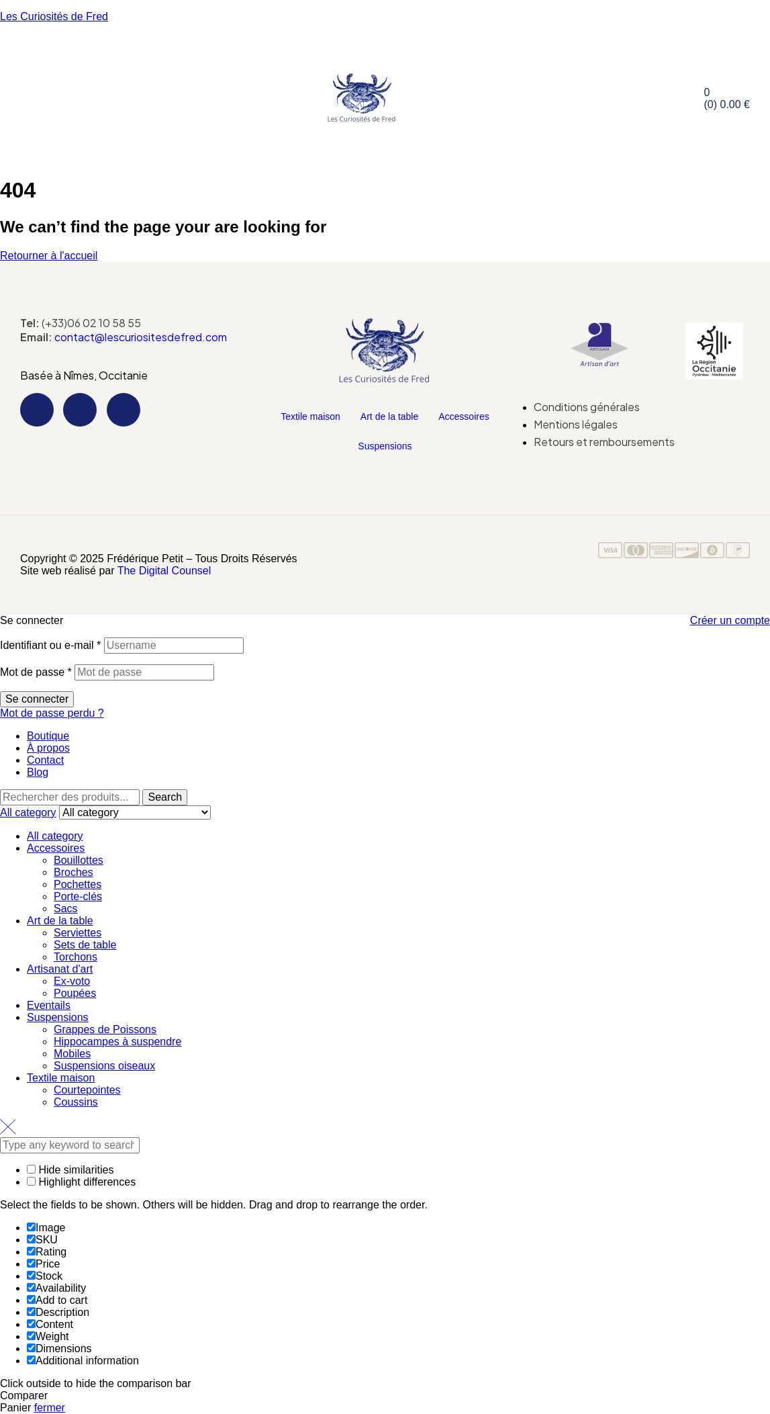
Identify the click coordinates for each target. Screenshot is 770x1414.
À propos (48, 748)
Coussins (76, 1102)
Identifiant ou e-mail (50, 645)
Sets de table (85, 945)
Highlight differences (81, 1182)
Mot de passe (36, 672)
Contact (45, 760)
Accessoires (463, 416)
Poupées (75, 993)
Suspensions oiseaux (104, 1065)
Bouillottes (78, 860)
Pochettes (77, 884)
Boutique (48, 736)
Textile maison (310, 416)
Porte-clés (78, 896)
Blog (37, 772)
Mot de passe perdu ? (52, 713)
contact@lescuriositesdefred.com (140, 337)
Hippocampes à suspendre (117, 1041)
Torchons (75, 957)
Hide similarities (70, 1170)
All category (55, 836)
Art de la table (389, 416)
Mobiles (72, 1053)
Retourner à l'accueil (48, 255)
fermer (49, 1407)
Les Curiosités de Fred (54, 16)
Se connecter (36, 699)
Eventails (48, 1005)
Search (165, 797)
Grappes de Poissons (105, 1029)
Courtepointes (87, 1090)
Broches (73, 872)
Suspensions (385, 446)
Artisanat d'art (60, 969)
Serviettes (77, 932)
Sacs (66, 908)
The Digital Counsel (164, 570)
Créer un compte (730, 620)
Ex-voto (72, 981)
